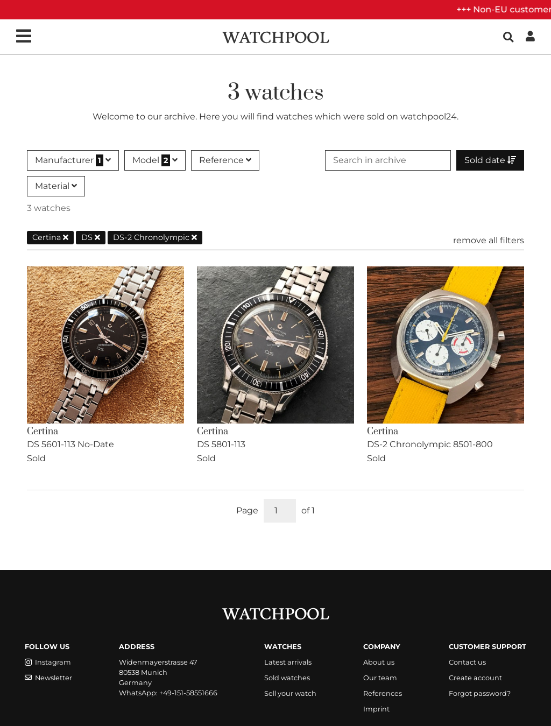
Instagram (48, 662)
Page (247, 510)
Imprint (376, 709)
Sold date (490, 160)
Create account (475, 678)
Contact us (467, 662)
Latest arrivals (288, 662)
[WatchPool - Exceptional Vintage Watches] (275, 36)
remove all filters (488, 240)
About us (378, 662)
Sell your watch (290, 693)
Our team (380, 678)
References (382, 693)
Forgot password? (480, 693)
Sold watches (287, 678)
